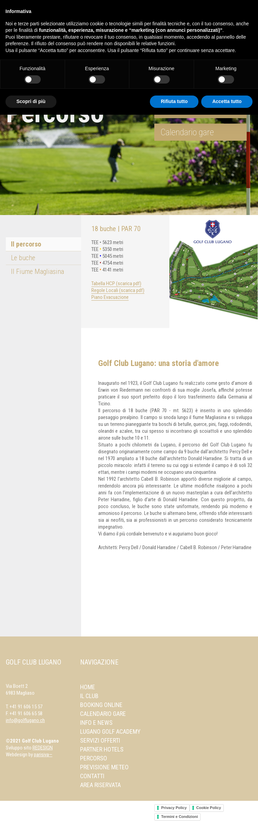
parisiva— (43, 754)
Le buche (23, 258)
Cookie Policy (208, 808)
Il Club (89, 695)
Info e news (96, 722)
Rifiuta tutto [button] (174, 101)
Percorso (93, 758)
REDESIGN (43, 748)
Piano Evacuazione (110, 297)
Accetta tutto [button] (227, 101)
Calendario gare (187, 132)
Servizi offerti (100, 740)
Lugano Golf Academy (110, 731)
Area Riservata (100, 784)
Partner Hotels (102, 749)
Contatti (92, 776)
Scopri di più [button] (31, 101)
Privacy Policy (174, 808)
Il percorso (26, 244)
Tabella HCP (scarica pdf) (116, 283)
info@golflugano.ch (25, 720)
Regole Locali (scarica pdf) (117, 290)
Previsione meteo (104, 767)
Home (87, 687)
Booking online (101, 704)
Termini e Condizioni (179, 816)
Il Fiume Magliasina (37, 271)
